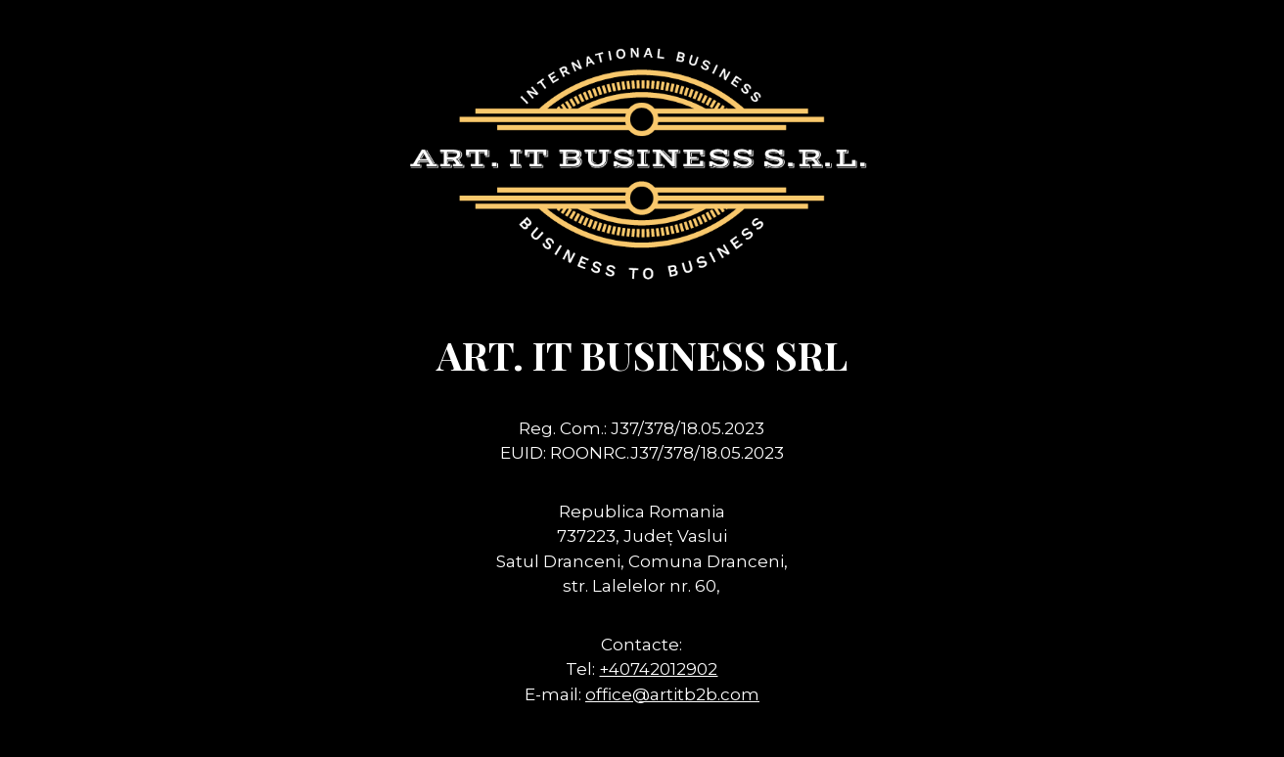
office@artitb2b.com (672, 694)
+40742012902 (658, 669)
